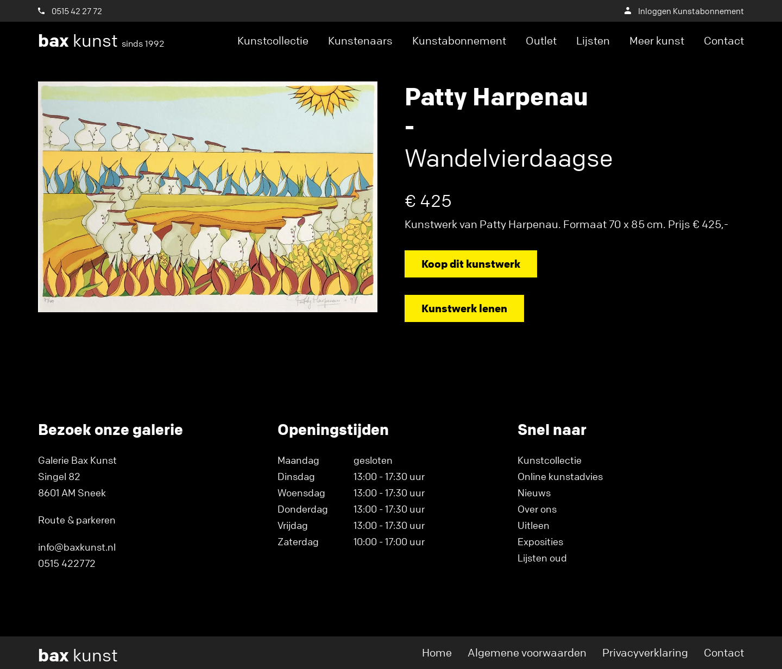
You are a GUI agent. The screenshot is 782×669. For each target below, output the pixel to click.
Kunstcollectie (272, 40)
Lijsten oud (542, 558)
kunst (101, 40)
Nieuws (534, 492)
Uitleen (534, 525)
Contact (724, 40)
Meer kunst (656, 40)
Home (437, 652)
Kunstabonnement (459, 40)
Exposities (540, 541)
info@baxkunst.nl (77, 547)
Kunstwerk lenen (464, 308)
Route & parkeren (77, 520)
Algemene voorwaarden (527, 652)
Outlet (541, 40)
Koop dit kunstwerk (470, 263)
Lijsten (593, 40)
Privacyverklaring (645, 652)
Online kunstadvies (560, 476)
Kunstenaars (360, 40)
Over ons (537, 509)
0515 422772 (67, 563)
